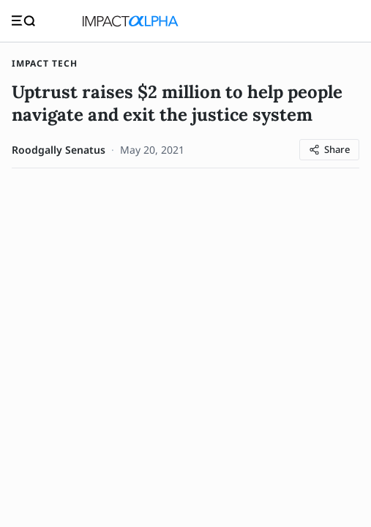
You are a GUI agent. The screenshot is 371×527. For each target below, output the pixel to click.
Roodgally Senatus (58, 150)
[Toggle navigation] (23, 20)
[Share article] (329, 149)
